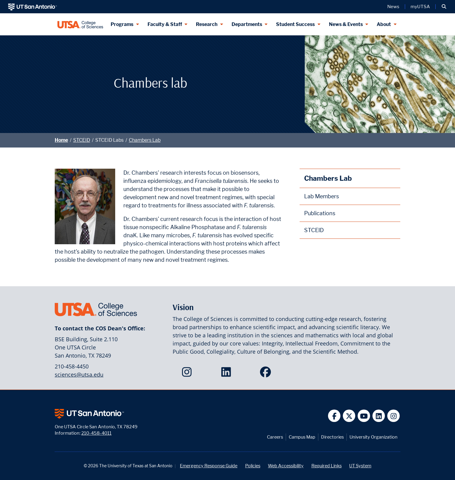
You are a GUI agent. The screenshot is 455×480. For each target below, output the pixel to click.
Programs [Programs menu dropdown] (122, 24)
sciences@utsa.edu (79, 374)
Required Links (326, 465)
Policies (252, 465)
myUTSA (420, 6)
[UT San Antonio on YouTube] (364, 416)
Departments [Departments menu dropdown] (247, 24)
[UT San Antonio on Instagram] (393, 416)
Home (61, 140)
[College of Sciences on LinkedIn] (227, 374)
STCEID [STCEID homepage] (314, 230)
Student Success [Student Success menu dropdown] (295, 24)
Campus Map (302, 436)
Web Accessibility (286, 465)
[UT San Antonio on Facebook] (334, 416)
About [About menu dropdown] (384, 24)
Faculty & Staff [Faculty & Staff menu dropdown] (165, 24)
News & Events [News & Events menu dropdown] (346, 24)
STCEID (81, 140)
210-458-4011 (96, 433)
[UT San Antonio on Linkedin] (378, 416)
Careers (275, 436)
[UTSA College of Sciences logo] (80, 24)
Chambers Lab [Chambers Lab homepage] (328, 178)
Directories (332, 436)
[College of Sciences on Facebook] (267, 374)
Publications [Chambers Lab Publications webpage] (319, 213)
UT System (360, 465)
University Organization (373, 436)
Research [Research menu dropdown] (206, 24)
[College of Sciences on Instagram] (188, 374)
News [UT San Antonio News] (393, 6)
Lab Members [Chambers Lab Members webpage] (321, 196)
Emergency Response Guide (208, 465)
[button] (444, 6)
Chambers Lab (145, 140)
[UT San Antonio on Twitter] (349, 416)
